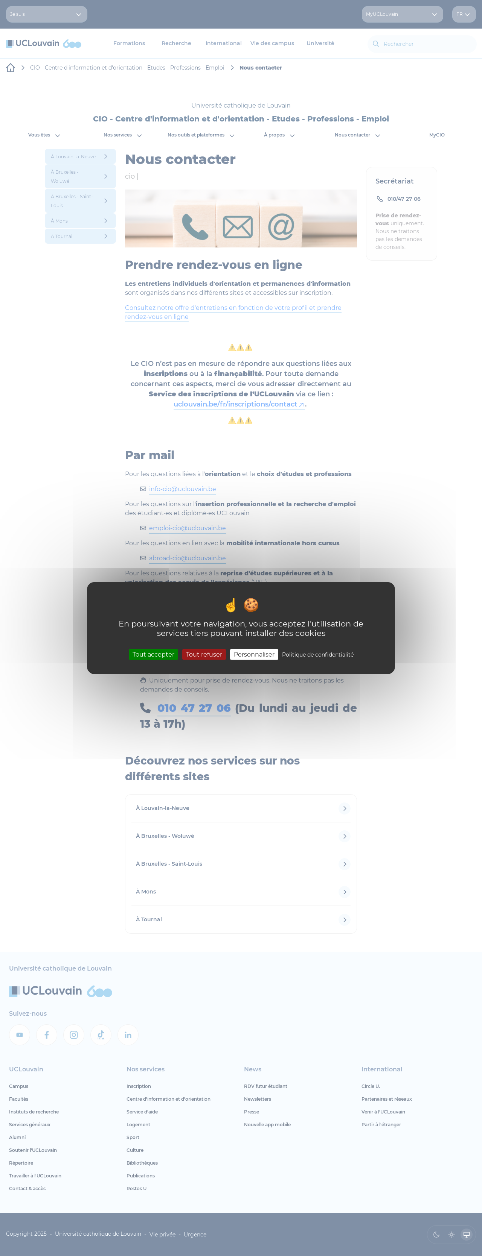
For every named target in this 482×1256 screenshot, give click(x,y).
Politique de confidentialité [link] (318, 654)
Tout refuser (204, 654)
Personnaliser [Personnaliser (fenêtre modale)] (254, 654)
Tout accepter (153, 654)
